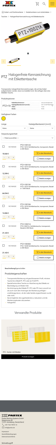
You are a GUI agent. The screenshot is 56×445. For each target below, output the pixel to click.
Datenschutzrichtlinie (8, 436)
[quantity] (8, 158)
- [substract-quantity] (4, 157)
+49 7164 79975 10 (11, 425)
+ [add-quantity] (13, 157)
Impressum (5, 431)
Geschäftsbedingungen (9, 434)
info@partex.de (10, 427)
